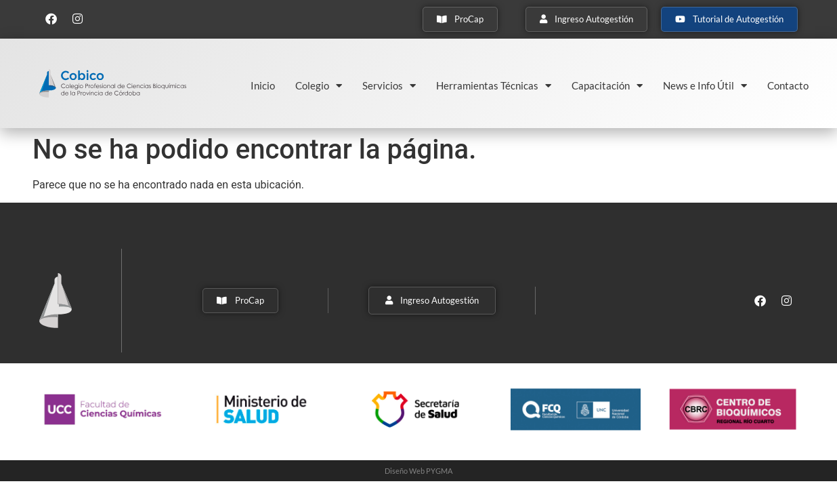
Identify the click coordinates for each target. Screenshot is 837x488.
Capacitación (607, 86)
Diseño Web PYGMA (418, 470)
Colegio (318, 86)
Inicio (263, 85)
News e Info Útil (705, 86)
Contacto (788, 85)
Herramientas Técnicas (493, 86)
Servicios (389, 86)
